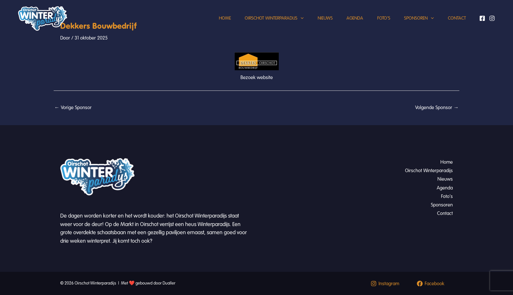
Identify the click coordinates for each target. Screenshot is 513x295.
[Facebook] (482, 24)
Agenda (346, 24)
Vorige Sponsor (73, 107)
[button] (287, 24)
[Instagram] (492, 24)
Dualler (169, 283)
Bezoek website (256, 77)
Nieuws (314, 24)
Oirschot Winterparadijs (260, 24)
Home (209, 24)
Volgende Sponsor (437, 107)
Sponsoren (415, 24)
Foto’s (377, 24)
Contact (456, 24)
